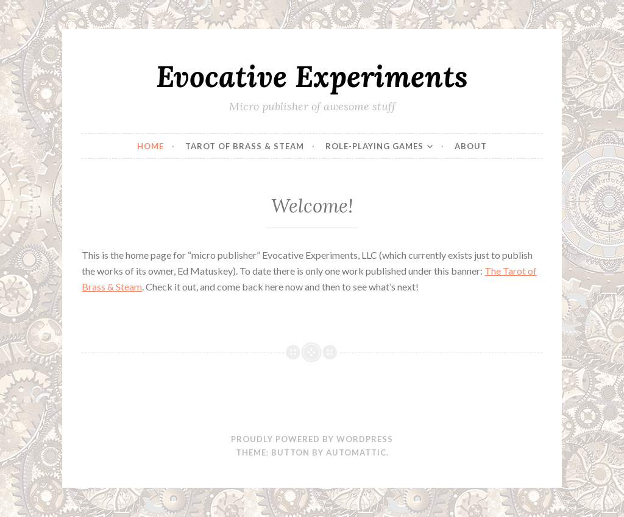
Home (150, 146)
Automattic (356, 452)
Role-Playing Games (374, 146)
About (471, 146)
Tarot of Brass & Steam (244, 146)
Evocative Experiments (312, 76)
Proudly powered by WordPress (312, 439)
